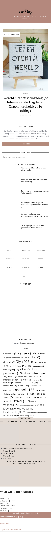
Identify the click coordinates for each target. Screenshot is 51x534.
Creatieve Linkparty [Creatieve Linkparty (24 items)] (15, 357)
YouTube (7, 458)
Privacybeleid (9, 451)
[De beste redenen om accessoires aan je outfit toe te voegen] (10, 218)
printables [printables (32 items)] (9, 390)
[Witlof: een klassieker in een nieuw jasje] (10, 172)
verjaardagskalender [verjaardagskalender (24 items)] (28, 405)
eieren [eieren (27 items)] (20, 366)
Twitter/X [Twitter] (6, 498)
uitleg (25, 94)
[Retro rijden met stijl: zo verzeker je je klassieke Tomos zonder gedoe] (10, 206)
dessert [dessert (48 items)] (9, 362)
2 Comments (25, 115)
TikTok (4, 503)
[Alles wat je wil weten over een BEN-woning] (10, 183)
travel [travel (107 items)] (22, 401)
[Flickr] (40, 266)
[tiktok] (40, 257)
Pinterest (6, 508)
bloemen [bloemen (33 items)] (9, 354)
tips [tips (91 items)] (8, 401)
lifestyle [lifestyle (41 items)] (20, 382)
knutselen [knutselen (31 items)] (8, 383)
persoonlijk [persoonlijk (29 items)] (35, 386)
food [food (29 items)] (28, 366)
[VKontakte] (25, 266)
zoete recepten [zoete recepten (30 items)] (27, 416)
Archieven (16, 343)
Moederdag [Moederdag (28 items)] (32, 383)
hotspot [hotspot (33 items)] (21, 376)
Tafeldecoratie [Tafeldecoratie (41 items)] (23, 397)
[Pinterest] (14, 298)
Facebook (7, 506)
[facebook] (40, 248)
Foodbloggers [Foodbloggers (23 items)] (38, 366)
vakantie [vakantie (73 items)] (11, 404)
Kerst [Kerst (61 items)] (28, 379)
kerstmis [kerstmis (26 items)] (38, 380)
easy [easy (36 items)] (12, 366)
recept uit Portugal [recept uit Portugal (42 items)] (18, 394)
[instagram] (25, 248)
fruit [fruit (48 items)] (26, 373)
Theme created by (11, 517)
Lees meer (26, 144)
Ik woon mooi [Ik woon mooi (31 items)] (34, 377)
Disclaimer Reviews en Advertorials (17, 448)
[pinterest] (10, 257)
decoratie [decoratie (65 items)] (32, 357)
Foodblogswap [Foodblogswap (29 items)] (11, 370)
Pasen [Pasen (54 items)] (23, 385)
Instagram (7, 501)
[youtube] (25, 257)
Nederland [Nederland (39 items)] (10, 386)
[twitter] (10, 248)
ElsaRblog (25, 11)
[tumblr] (10, 266)
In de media (8, 453)
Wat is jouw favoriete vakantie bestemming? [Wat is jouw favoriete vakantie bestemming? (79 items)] (23, 408)
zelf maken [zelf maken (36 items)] (13, 415)
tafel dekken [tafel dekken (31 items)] (39, 397)
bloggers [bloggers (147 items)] (26, 353)
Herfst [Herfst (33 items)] (12, 376)
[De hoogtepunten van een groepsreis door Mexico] (10, 229)
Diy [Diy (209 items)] (23, 361)
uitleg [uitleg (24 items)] (33, 401)
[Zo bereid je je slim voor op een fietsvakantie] (10, 195)
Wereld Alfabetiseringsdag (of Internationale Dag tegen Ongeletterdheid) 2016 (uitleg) (25, 104)
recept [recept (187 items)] (25, 389)
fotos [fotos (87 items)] (25, 369)
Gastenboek (8, 456)
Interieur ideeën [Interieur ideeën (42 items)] (13, 379)
